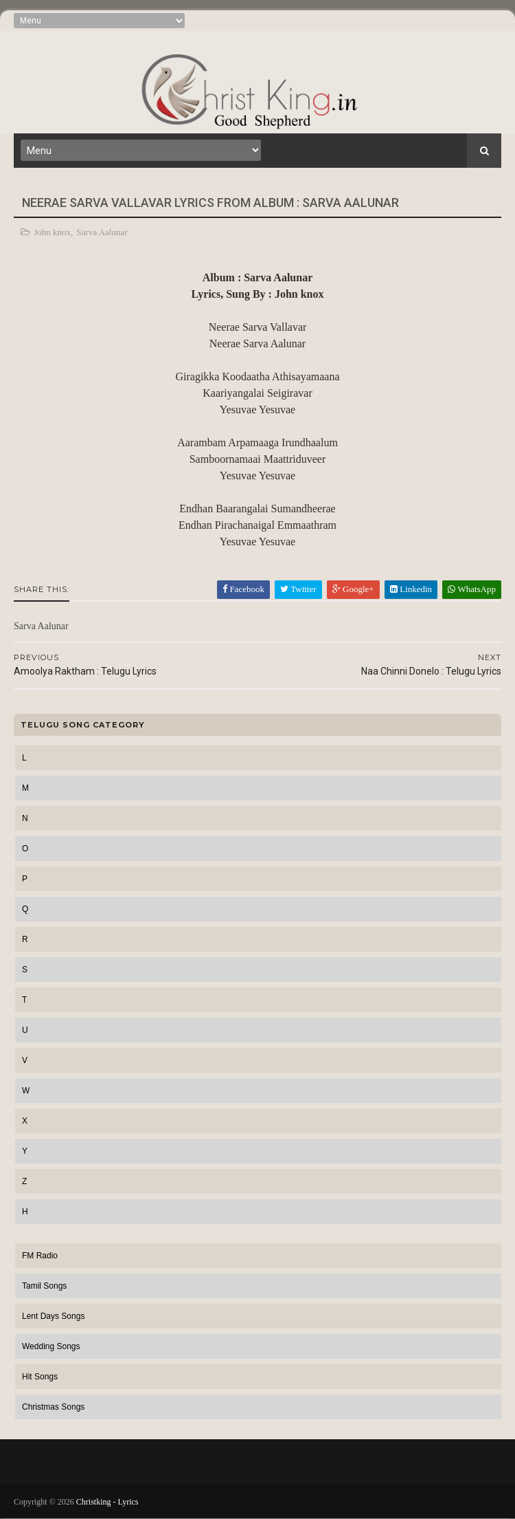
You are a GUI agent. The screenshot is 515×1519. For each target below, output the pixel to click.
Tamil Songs (44, 1286)
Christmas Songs (53, 1407)
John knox (52, 232)
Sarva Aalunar (102, 232)
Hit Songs (40, 1376)
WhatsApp (472, 589)
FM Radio (40, 1255)
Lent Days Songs (53, 1316)
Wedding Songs (51, 1346)
